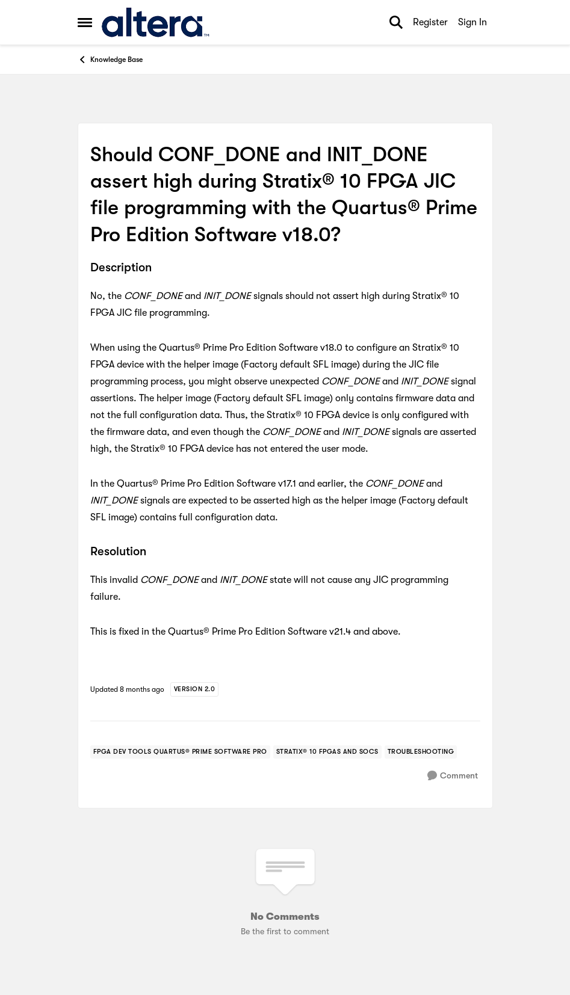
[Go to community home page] (155, 22)
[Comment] (452, 776)
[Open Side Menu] (85, 22)
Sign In (472, 22)
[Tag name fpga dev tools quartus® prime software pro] (180, 752)
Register (430, 22)
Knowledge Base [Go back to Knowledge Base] (110, 59)
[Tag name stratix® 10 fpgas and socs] (327, 752)
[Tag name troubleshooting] (421, 752)
